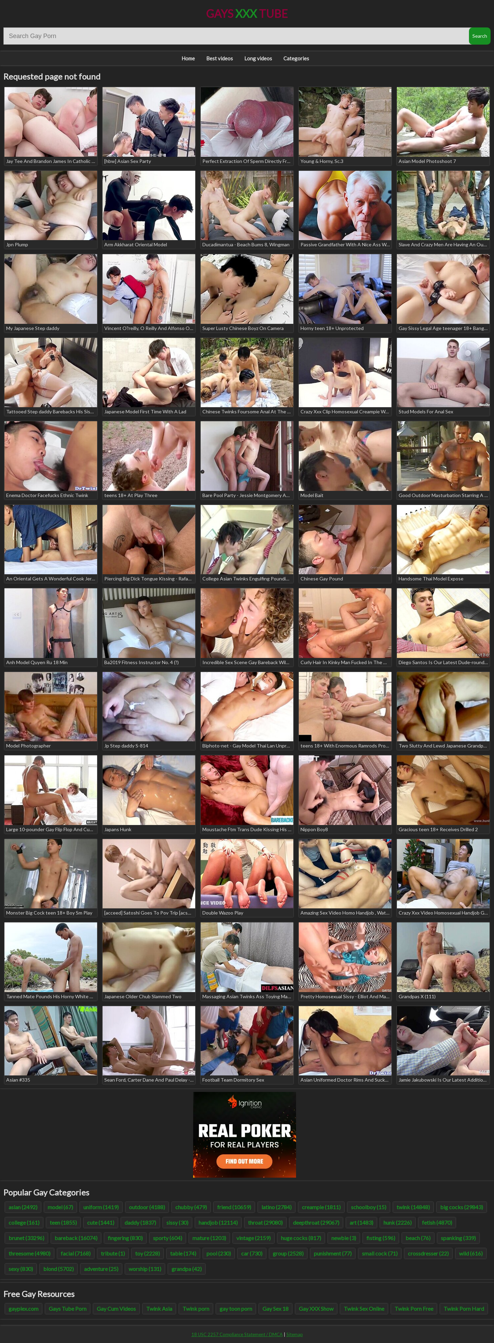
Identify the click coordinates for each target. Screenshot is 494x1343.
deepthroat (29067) (316, 1222)
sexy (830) (21, 1268)
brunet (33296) (26, 1238)
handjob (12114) (218, 1222)
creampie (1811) (321, 1207)
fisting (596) (380, 1238)
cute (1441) (100, 1222)
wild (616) (471, 1253)
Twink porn (196, 1308)
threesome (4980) (29, 1253)
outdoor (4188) (147, 1207)
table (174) (183, 1253)
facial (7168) (76, 1253)
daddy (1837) (140, 1222)
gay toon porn (236, 1308)
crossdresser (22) (428, 1253)
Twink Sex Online (364, 1308)
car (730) (251, 1253)
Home (188, 58)
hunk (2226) (398, 1222)
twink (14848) (413, 1207)
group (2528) (288, 1253)
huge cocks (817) (301, 1238)
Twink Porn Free (414, 1308)
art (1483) (361, 1222)
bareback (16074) (76, 1238)
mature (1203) (209, 1238)
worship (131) (145, 1268)
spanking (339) (458, 1238)
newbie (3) (343, 1238)
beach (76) (418, 1238)
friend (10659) (234, 1207)
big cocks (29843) (461, 1207)
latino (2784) (276, 1207)
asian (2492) (23, 1207)
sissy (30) (177, 1222)
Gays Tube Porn (67, 1308)
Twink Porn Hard (464, 1308)
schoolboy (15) (368, 1207)
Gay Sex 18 (275, 1308)
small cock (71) (380, 1253)
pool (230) (219, 1253)
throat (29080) (265, 1222)
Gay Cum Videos (116, 1308)
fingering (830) (125, 1238)
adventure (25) (101, 1268)
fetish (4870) (437, 1222)
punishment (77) (333, 1253)
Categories (296, 58)
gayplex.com (23, 1308)
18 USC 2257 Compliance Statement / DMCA (237, 1334)
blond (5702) (58, 1268)
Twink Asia (159, 1308)
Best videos (219, 58)
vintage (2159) (253, 1238)
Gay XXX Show (316, 1308)
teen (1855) (63, 1222)
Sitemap (294, 1334)
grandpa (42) (187, 1268)
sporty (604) (167, 1238)
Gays (247, 13)
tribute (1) (113, 1253)
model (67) (60, 1207)
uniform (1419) (101, 1207)
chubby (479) (191, 1207)
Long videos (258, 58)
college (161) (24, 1222)
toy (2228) (147, 1253)
